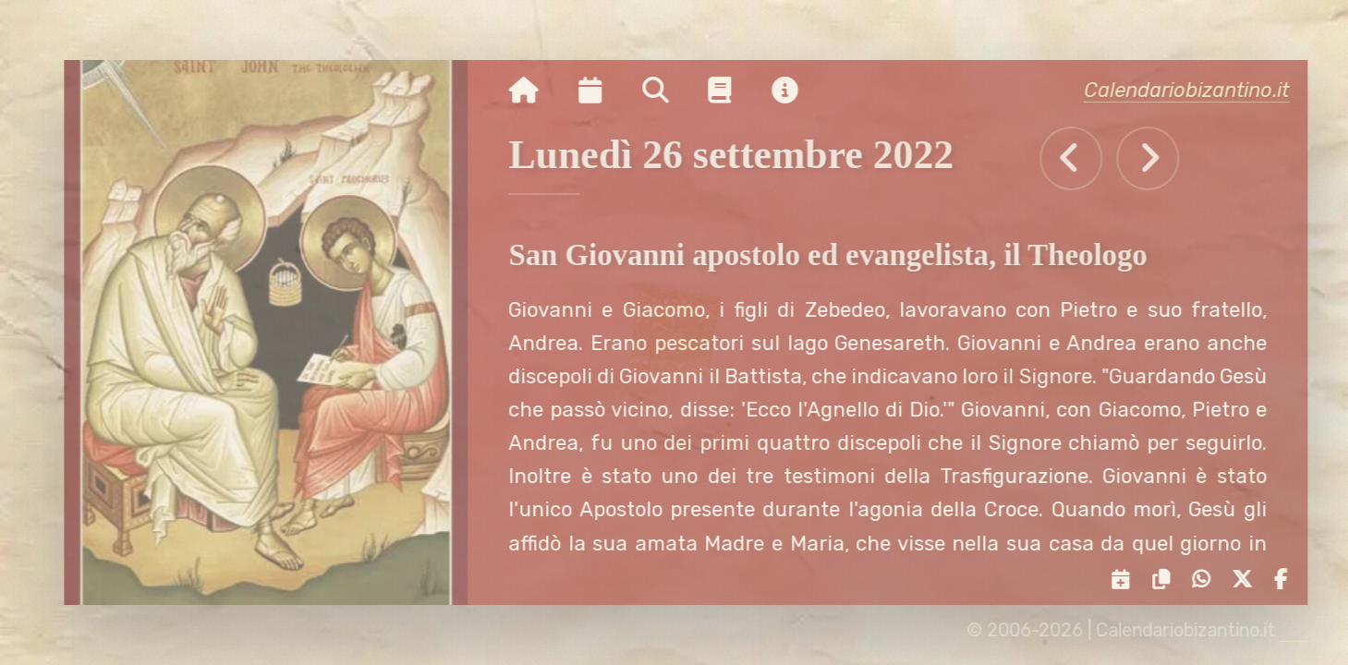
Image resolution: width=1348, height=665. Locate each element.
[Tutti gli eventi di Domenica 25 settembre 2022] (1081, 158)
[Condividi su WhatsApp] (1205, 579)
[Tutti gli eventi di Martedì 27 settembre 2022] (1158, 158)
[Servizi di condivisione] (1126, 579)
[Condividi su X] (1247, 579)
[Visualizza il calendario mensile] (601, 90)
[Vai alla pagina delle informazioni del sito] (795, 90)
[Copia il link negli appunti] (1166, 579)
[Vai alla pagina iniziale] (534, 90)
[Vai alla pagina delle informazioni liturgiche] (731, 90)
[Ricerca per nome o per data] (666, 90)
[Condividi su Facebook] (1285, 579)
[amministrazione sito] (1304, 631)
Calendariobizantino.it (1197, 90)
